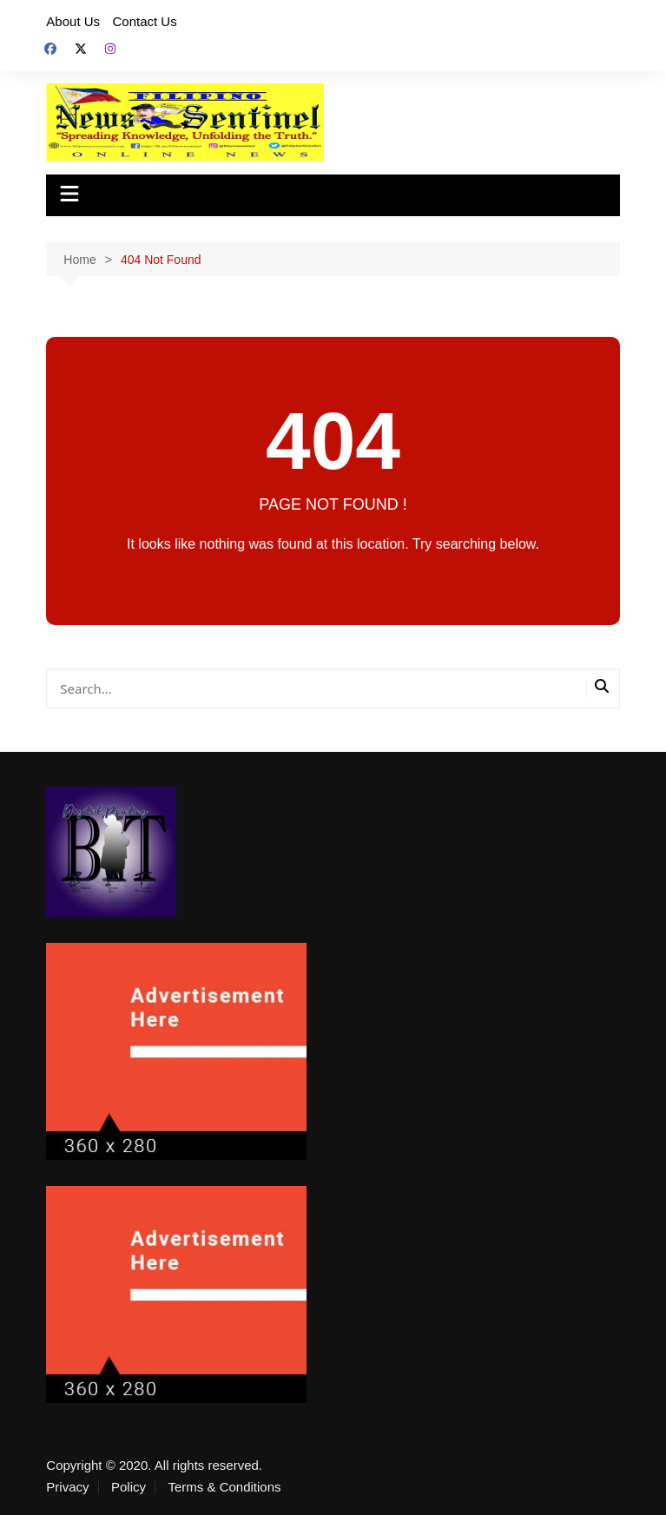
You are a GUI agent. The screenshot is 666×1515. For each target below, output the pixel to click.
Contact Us (145, 21)
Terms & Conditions (224, 1487)
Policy (128, 1487)
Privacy (67, 1487)
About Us (73, 21)
